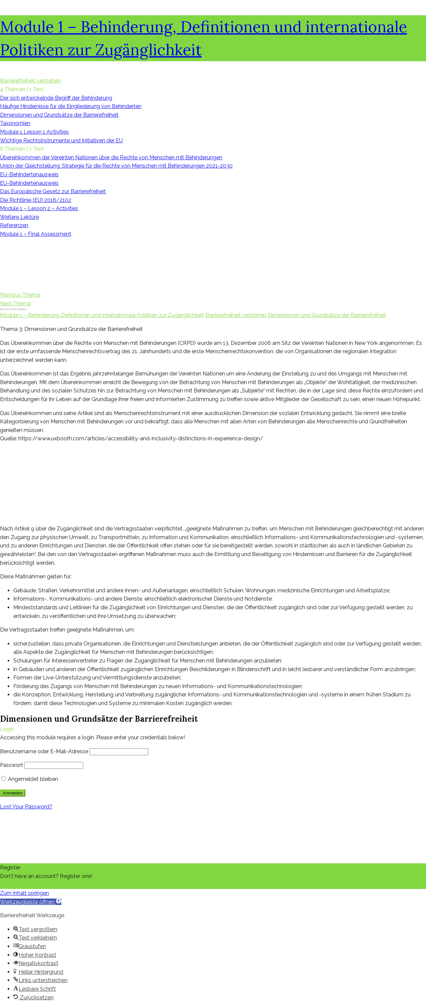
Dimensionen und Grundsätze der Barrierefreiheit (327, 315)
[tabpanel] (213, 525)
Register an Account (25, 884)
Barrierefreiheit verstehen (235, 315)
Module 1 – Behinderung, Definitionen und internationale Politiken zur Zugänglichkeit (102, 315)
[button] (30, 902)
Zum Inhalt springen (24, 893)
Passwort (11, 765)
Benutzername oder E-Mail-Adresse (44, 751)
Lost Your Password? (26, 806)
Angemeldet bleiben (29, 779)
